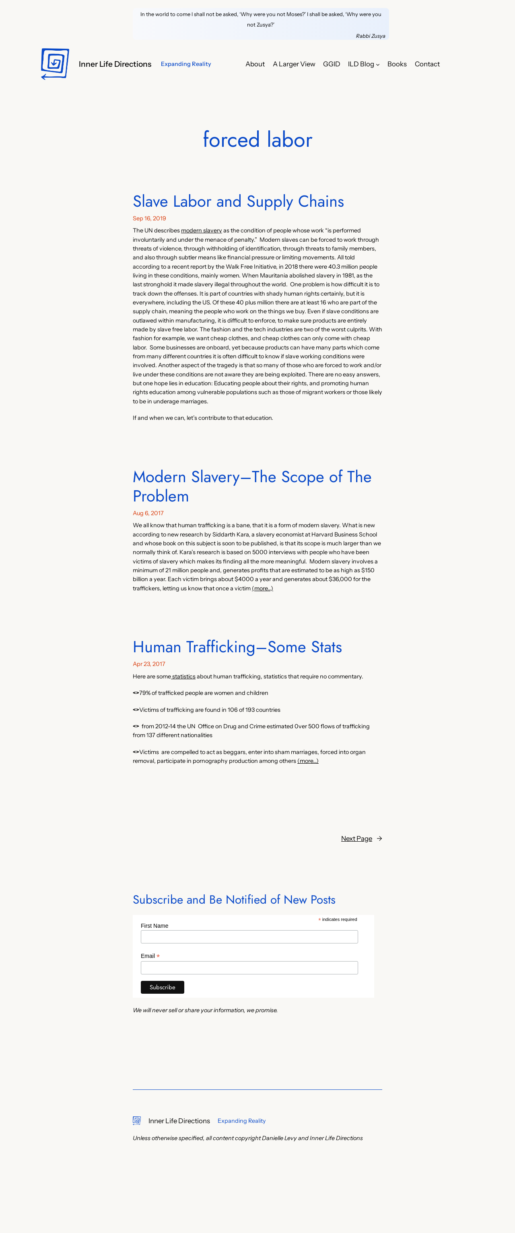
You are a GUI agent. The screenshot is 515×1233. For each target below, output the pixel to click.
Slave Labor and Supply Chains (238, 201)
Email (150, 956)
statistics (183, 676)
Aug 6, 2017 (148, 513)
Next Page (361, 838)
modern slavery (201, 230)
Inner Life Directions (115, 64)
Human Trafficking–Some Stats (237, 646)
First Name (154, 926)
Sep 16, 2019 (149, 218)
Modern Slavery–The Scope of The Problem (252, 486)
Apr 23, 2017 (149, 664)
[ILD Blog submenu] (378, 64)
